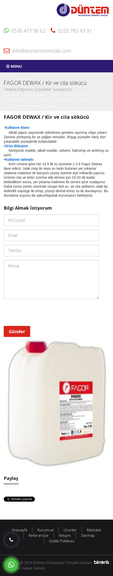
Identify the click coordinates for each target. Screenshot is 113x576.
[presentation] (42, 312)
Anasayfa (19, 529)
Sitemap (88, 535)
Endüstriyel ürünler (22, 100)
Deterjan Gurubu (78, 95)
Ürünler (55, 95)
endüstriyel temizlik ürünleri (24, 95)
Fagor (45, 100)
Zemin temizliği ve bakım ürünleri (77, 100)
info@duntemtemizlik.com (37, 50)
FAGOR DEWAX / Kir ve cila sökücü (33, 106)
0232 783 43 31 (71, 30)
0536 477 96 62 (24, 30)
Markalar (94, 529)
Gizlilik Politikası (61, 540)
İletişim (65, 535)
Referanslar (39, 535)
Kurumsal (45, 529)
